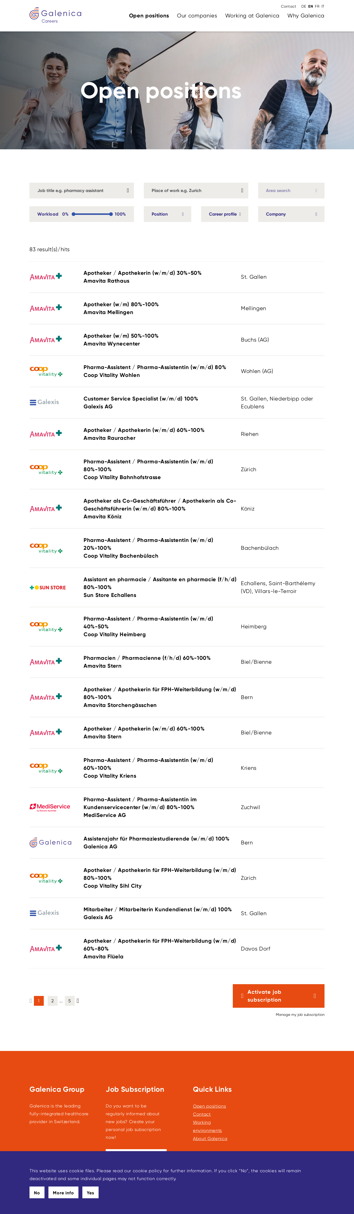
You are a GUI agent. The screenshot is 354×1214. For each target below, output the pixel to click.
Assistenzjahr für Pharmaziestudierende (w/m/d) (160, 843)
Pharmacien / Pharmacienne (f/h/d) (160, 662)
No (37, 1193)
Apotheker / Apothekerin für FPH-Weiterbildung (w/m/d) (160, 697)
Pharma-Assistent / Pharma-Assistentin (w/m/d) (160, 371)
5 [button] (69, 1000)
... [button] (61, 1000)
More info (63, 1193)
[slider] (73, 214)
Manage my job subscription (300, 1014)
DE (303, 6)
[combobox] (196, 190)
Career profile (223, 214)
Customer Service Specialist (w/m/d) (160, 403)
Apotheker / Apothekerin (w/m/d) (160, 277)
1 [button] (39, 1000)
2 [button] (52, 1000)
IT (323, 6)
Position (160, 214)
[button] (78, 1000)
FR (317, 6)
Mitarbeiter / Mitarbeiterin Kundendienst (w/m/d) (160, 913)
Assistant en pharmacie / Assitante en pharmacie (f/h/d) (160, 587)
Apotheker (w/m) (160, 308)
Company (276, 214)
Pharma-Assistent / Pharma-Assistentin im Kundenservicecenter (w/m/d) (160, 807)
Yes (90, 1193)
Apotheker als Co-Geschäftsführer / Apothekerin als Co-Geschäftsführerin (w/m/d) (160, 509)
